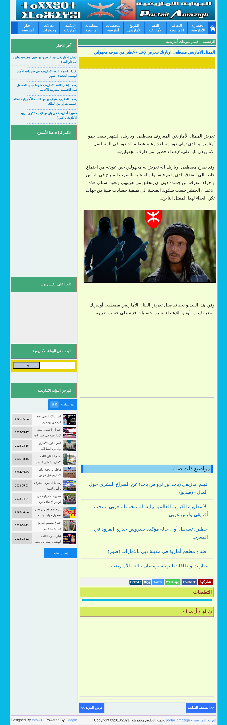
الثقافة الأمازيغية (177, 27)
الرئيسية (209, 42)
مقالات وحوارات (49, 27)
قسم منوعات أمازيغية (182, 42)
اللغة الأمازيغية (156, 27)
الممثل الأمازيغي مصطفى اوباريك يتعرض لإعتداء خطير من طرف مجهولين (154, 52)
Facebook (189, 582)
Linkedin (135, 582)
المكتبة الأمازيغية (70, 27)
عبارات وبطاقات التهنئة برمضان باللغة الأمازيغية (159, 565)
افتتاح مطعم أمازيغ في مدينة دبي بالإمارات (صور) (158, 551)
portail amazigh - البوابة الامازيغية (190, 720)
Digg (147, 582)
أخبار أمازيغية (28, 27)
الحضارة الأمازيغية (198, 27)
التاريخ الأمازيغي (134, 27)
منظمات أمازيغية (91, 27)
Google (71, 720)
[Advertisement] (147, 101)
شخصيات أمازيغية (113, 27)
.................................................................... (52, 66)
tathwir (37, 720)
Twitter (158, 582)
